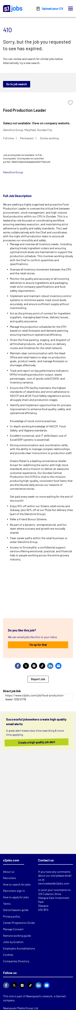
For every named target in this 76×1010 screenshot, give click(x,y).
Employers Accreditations (19, 948)
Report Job (38, 679)
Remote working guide (17, 935)
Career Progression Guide (19, 922)
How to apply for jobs (16, 897)
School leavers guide (15, 910)
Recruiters (9, 878)
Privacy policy (11, 916)
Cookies (8, 954)
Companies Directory (16, 961)
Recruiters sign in (14, 890)
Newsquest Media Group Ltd (20, 1008)
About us (8, 871)
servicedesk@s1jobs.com (53, 883)
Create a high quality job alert (35, 742)
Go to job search (16, 84)
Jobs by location (13, 942)
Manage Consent (13, 929)
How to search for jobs (17, 884)
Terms (7, 903)
